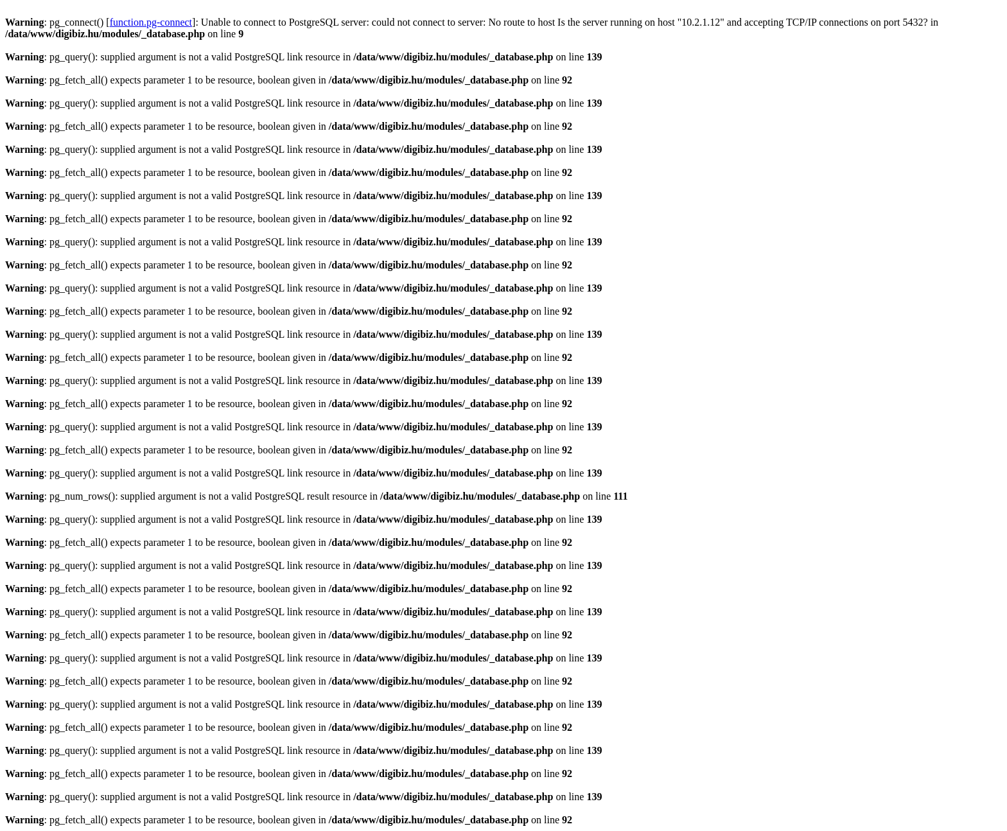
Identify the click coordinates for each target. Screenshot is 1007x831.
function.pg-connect (151, 22)
